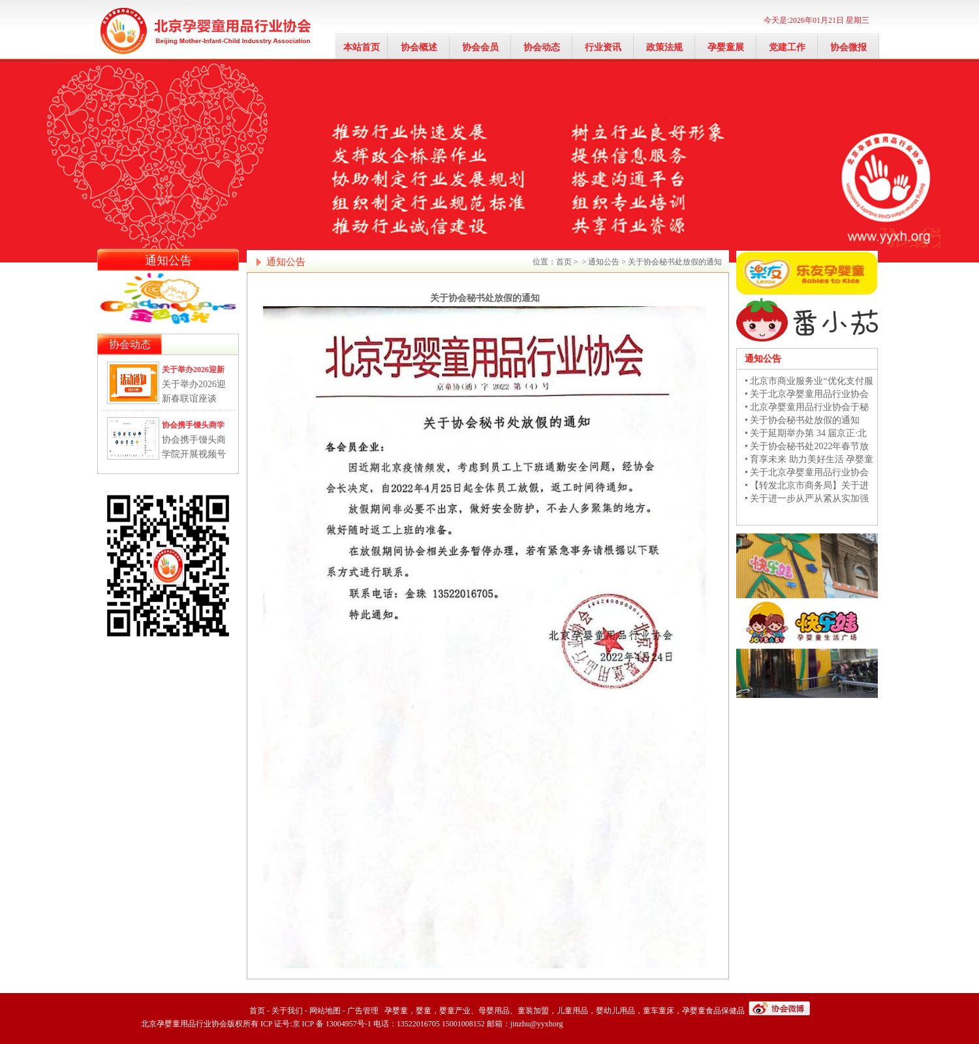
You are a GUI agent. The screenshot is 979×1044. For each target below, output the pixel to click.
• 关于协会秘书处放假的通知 (802, 420)
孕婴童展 (725, 47)
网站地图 (325, 1010)
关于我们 (287, 1010)
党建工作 (787, 47)
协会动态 (541, 47)
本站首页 (361, 47)
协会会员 (480, 47)
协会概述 (419, 47)
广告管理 (363, 1010)
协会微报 (848, 47)
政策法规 (664, 47)
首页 (564, 261)
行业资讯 (603, 47)
